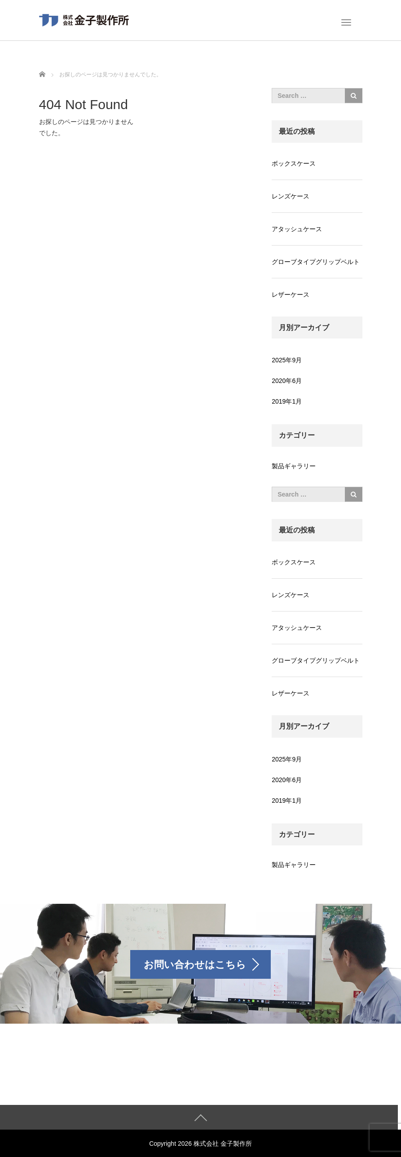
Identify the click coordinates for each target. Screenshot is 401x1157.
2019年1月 (287, 401)
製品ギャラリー (294, 466)
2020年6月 (287, 380)
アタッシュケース (297, 229)
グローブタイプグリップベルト (316, 261)
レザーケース (290, 294)
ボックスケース (294, 163)
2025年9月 (287, 360)
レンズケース (290, 196)
